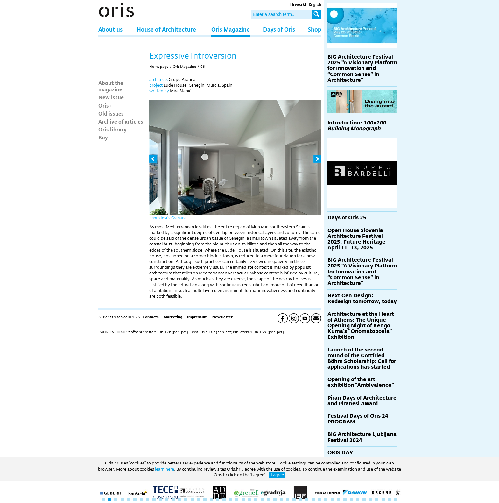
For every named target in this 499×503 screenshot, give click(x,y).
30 (287, 499)
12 (173, 499)
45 (383, 499)
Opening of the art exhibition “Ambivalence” (360, 382)
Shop (314, 29)
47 (395, 499)
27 (268, 499)
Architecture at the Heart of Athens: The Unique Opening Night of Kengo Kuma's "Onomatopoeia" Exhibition (360, 326)
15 (192, 499)
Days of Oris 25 (346, 217)
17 (205, 499)
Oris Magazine (230, 29)
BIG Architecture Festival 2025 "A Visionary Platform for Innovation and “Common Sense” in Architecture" (362, 68)
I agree (277, 475)
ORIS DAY (340, 452)
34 (313, 499)
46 (389, 499)
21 (230, 499)
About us (110, 29)
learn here (164, 469)
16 (198, 499)
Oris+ (105, 105)
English (315, 4)
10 (160, 499)
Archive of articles (120, 121)
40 (351, 499)
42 (364, 499)
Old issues (111, 113)
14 (185, 499)
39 (345, 499)
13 (179, 499)
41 (357, 499)
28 (275, 499)
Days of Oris (279, 29)
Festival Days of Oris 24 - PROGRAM (359, 419)
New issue (111, 97)
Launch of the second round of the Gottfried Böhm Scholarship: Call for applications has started (361, 358)
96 (202, 66)
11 (166, 499)
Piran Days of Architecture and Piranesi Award (362, 400)
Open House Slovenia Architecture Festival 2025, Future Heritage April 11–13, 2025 (356, 239)
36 (325, 499)
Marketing (173, 317)
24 (249, 499)
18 (211, 499)
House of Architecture (166, 29)
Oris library (112, 129)
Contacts (151, 317)
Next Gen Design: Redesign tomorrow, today (362, 298)
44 (376, 499)
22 (236, 499)
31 (294, 499)
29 (281, 499)
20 (224, 499)
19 (217, 499)
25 (255, 499)
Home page (158, 66)
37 (332, 499)
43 (370, 499)
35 (319, 499)
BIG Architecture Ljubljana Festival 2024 (362, 437)
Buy (103, 137)
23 (243, 499)
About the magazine (110, 86)
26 (262, 499)
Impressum (197, 317)
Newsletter (222, 317)
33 (306, 499)
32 (300, 499)
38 (338, 499)
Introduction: (356, 125)
